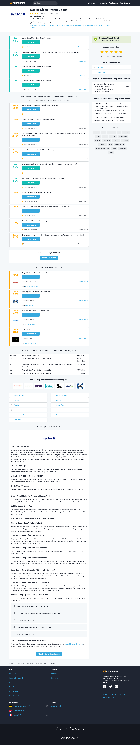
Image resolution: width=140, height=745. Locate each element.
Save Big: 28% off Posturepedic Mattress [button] (36, 292)
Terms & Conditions (108, 697)
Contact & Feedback (16, 678)
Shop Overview (14, 687)
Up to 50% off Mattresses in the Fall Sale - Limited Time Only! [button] (43, 178)
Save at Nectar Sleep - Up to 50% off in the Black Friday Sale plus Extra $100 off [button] (49, 164)
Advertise (54, 674)
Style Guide (55, 678)
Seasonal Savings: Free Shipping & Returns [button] (36, 81)
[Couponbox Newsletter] (116, 687)
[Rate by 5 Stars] (120, 51)
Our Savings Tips (46, 25)
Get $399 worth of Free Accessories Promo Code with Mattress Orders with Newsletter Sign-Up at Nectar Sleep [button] (54, 135)
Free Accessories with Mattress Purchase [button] (36, 192)
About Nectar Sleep (35, 25)
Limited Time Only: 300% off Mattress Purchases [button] (38, 119)
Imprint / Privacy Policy (109, 694)
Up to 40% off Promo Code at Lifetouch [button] (35, 311)
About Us (12, 674)
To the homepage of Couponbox (19, 3)
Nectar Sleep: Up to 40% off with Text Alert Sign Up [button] (39, 150)
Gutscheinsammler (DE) (28, 706)
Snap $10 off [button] (26, 330)
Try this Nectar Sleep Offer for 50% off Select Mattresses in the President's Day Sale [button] (51, 52)
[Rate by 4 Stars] (116, 51)
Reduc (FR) (28, 715)
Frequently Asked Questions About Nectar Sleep (65, 25)
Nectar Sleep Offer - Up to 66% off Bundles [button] (36, 38)
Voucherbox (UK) (28, 710)
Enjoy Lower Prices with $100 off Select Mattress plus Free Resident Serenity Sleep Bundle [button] (53, 235)
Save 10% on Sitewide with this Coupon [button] (35, 221)
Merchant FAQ (14, 691)
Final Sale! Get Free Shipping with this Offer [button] (37, 66)
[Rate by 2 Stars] (106, 51)
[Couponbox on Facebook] (104, 687)
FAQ (10, 682)
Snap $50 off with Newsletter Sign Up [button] (34, 273)
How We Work (14, 696)
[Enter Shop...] (45, 3)
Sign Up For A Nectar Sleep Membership (91, 25)
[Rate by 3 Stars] (111, 51)
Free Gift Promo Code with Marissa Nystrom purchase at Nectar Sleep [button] (46, 207)
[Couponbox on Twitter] (110, 687)
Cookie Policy (122, 694)
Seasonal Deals (56, 706)
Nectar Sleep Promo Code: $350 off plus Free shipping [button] (40, 105)
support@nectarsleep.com (73, 644)
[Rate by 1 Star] (102, 51)
